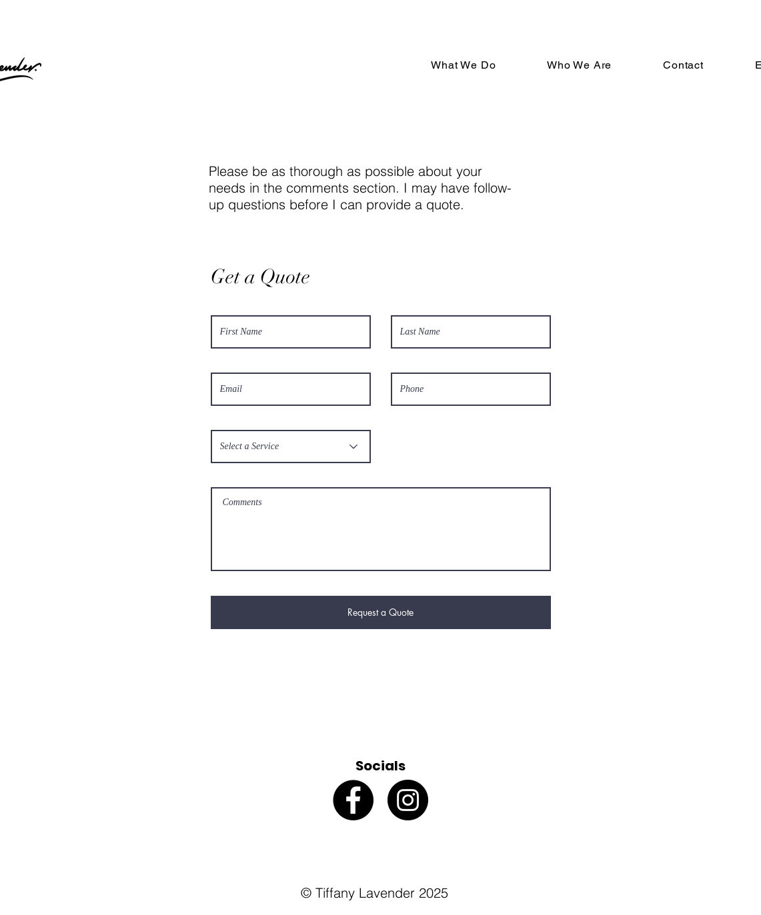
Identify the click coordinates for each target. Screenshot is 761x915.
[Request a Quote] (381, 612)
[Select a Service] (291, 446)
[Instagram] (408, 800)
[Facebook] (353, 800)
